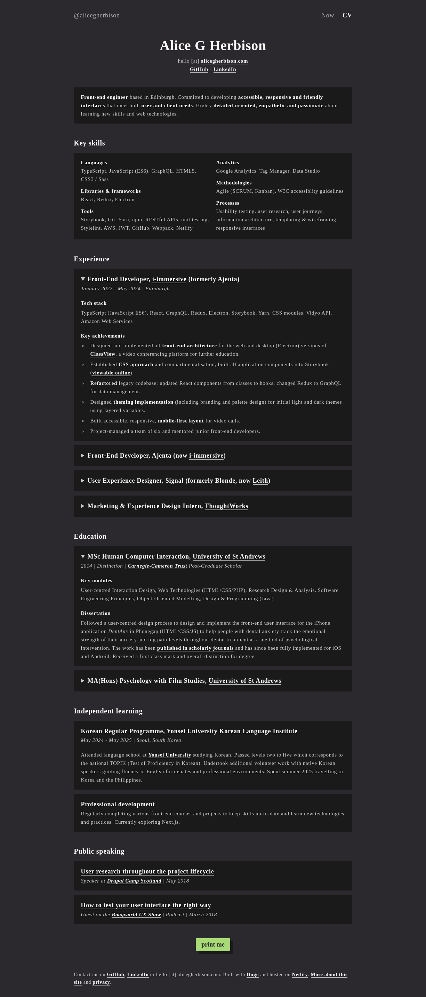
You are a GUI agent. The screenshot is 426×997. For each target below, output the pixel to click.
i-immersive (169, 279)
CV (347, 15)
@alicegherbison (97, 15)
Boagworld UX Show (136, 914)
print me (213, 944)
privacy (101, 982)
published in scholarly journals (195, 648)
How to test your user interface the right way (146, 905)
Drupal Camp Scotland (134, 881)
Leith (260, 480)
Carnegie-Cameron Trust (157, 566)
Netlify (300, 974)
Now (327, 15)
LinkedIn (225, 69)
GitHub (199, 69)
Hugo (253, 974)
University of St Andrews (229, 556)
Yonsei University (169, 755)
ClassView (102, 354)
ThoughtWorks (226, 506)
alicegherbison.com (224, 61)
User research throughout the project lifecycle (147, 871)
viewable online (111, 372)
